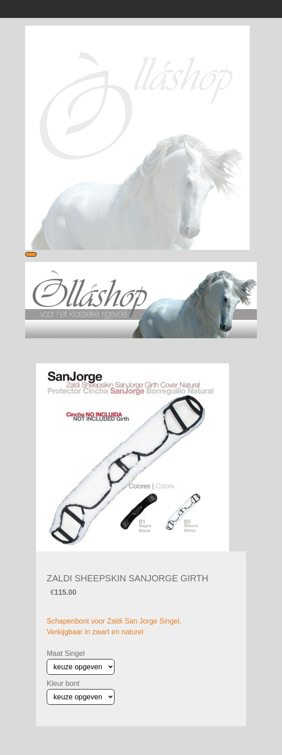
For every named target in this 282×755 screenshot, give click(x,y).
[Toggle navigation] (31, 254)
